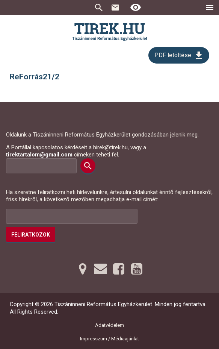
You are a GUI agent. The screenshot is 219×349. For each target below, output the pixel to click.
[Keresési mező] (41, 165)
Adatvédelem (109, 325)
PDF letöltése (172, 55)
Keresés (99, 7)
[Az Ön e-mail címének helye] (71, 216)
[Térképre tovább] (83, 269)
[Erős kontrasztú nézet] (135, 7)
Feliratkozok (30, 235)
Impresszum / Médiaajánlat (109, 338)
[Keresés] (87, 165)
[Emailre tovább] (101, 269)
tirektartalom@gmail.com (39, 154)
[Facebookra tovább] (119, 269)
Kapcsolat (115, 7)
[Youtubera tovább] (137, 269)
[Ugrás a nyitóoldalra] (109, 32)
